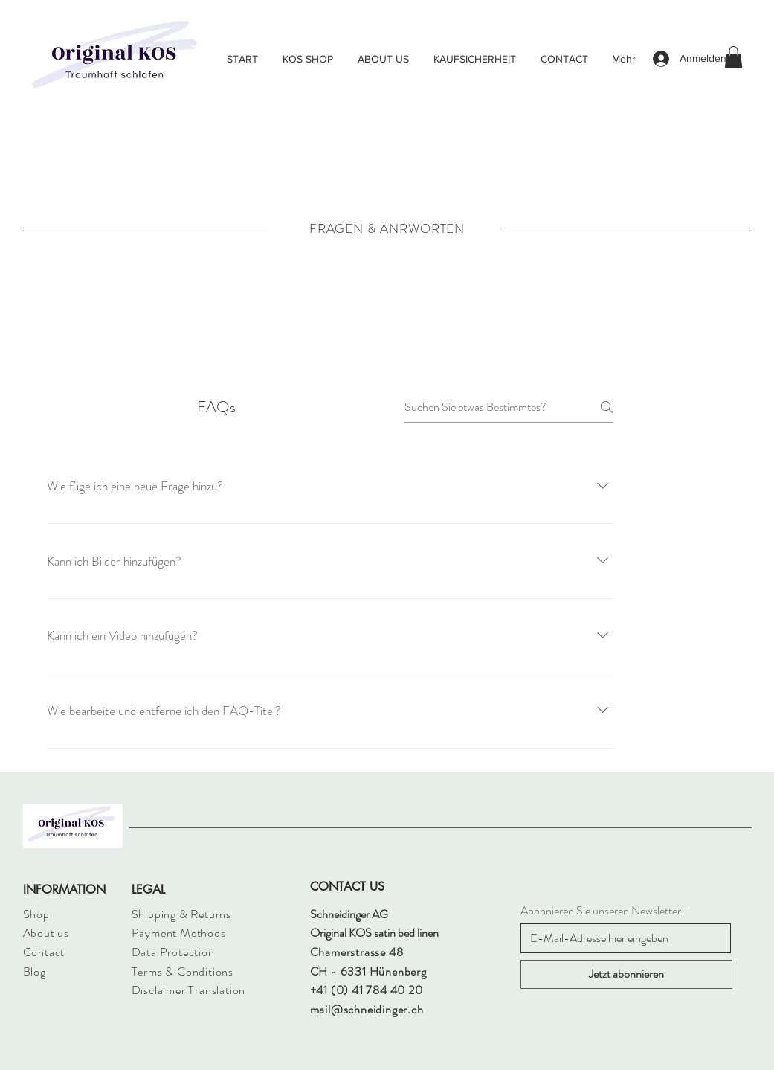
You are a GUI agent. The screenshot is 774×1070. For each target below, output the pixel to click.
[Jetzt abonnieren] (626, 974)
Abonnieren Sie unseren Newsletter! (602, 911)
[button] (733, 57)
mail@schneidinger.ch (367, 1009)
